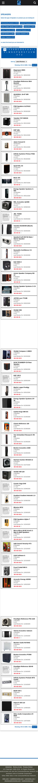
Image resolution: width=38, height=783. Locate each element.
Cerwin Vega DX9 (20, 483)
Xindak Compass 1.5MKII (23, 351)
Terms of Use (17, 767)
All (5, 49)
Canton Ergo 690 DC (21, 412)
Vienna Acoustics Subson (23, 631)
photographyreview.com (13, 781)
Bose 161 (17, 177)
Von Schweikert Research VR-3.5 (24, 435)
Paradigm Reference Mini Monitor (23, 82)
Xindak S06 (18, 310)
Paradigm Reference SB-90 (23, 666)
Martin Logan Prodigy (21, 387)
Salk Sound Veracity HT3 (22, 543)
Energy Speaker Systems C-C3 (25, 286)
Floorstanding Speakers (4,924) (9, 23)
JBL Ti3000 (18, 214)
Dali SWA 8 (17, 262)
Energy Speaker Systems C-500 (24, 190)
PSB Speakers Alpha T (22, 519)
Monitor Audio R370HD (22, 642)
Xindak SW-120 (19, 472)
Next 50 (35, 65)
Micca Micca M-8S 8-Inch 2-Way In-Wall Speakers (23, 531)
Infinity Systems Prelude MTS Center (24, 678)
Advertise (8, 767)
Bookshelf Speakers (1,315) (27, 23)
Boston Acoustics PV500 (22, 654)
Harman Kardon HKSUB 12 (23, 460)
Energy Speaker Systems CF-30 (24, 399)
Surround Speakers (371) (23, 30)
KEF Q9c (17, 130)
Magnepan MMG (19, 70)
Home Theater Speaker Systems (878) (11, 26)
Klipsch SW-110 (19, 702)
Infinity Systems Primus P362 (24, 154)
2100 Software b (19, 555)
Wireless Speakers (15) (22, 33)
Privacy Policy (28, 767)
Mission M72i (18, 507)
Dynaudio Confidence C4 (23, 250)
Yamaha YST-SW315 (21, 118)
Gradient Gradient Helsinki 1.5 (24, 495)
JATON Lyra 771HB (20, 298)
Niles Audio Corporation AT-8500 (24, 714)
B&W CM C (17, 691)
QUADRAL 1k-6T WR (21, 94)
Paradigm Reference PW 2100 (24, 619)
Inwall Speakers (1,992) (7, 33)
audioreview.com (27, 781)
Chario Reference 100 (21, 423)
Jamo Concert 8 (19, 142)
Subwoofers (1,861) (29, 26)
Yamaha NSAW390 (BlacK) (23, 226)
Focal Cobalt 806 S (20, 567)
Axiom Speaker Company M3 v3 (24, 274)
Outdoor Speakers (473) (7, 37)
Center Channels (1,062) (8, 30)
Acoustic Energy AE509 (22, 579)
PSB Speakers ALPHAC (22, 106)
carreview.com (30, 779)
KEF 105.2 (17, 375)
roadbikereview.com (17, 779)
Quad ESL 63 (18, 166)
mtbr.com (5, 779)
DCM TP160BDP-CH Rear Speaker (23, 363)
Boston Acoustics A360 (22, 448)
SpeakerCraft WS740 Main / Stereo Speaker (23, 238)
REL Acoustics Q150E (21, 202)
